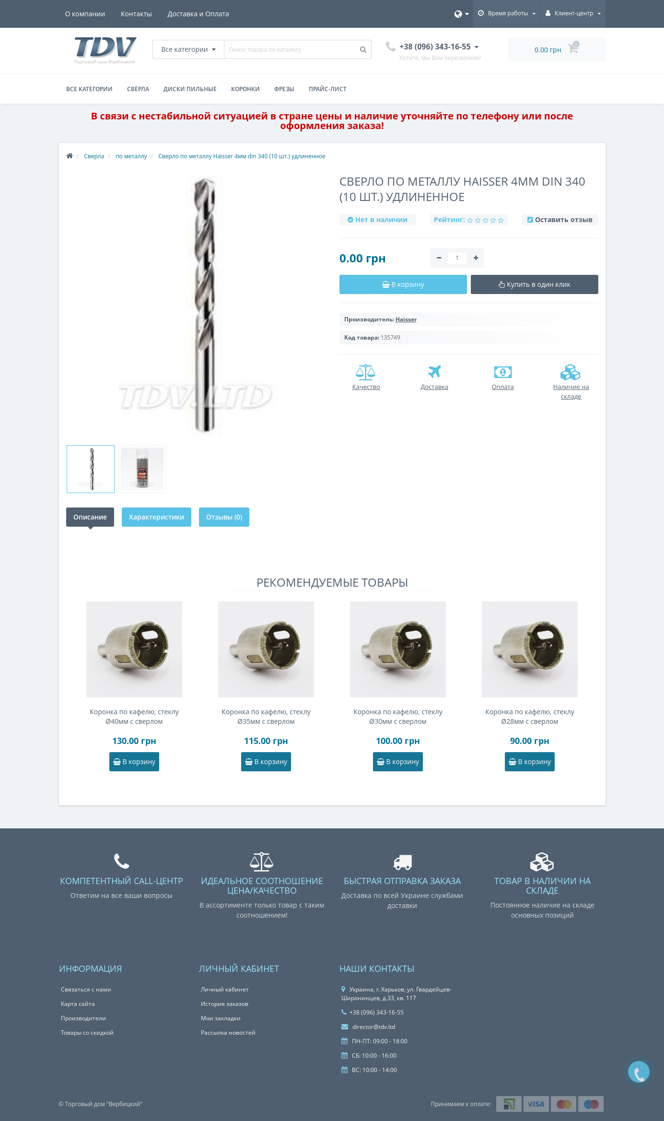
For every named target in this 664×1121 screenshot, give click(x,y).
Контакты (137, 13)
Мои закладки (221, 1018)
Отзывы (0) (224, 516)
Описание (90, 516)
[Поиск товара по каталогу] (363, 49)
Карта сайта (78, 1004)
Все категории (89, 89)
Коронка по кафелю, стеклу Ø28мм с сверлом (529, 716)
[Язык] (461, 14)
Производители (83, 1018)
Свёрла (138, 89)
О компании (85, 13)
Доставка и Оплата (201, 13)
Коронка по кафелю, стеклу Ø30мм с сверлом (397, 716)
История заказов (224, 1004)
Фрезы (284, 89)
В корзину (134, 761)
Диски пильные (190, 89)
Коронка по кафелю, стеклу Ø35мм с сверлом (265, 716)
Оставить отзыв (564, 219)
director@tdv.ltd (368, 1027)
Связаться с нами (86, 989)
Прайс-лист (328, 89)
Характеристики (156, 516)
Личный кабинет (225, 989)
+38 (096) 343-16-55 (372, 1012)
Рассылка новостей (228, 1032)
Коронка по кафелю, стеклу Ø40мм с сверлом (134, 716)
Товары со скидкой (87, 1032)
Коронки (245, 89)
